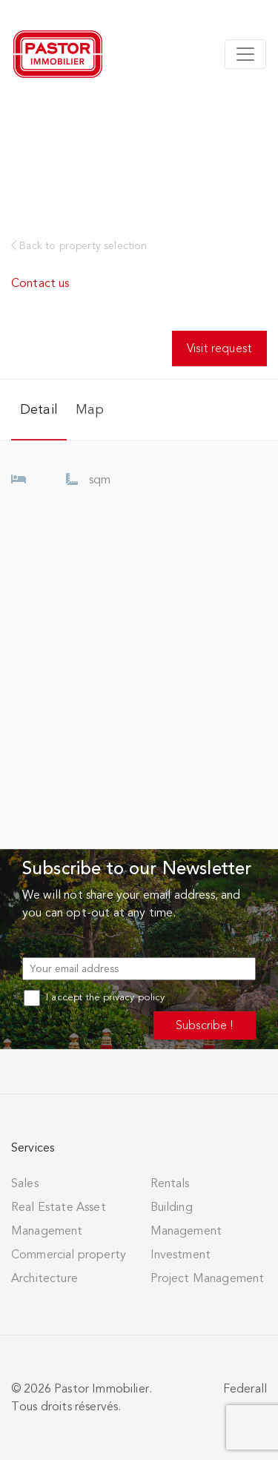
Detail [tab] (39, 409)
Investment (180, 1254)
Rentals (170, 1183)
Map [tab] (90, 409)
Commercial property (68, 1254)
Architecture (44, 1278)
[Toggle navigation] (245, 54)
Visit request (219, 348)
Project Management (207, 1278)
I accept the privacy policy (94, 997)
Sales (25, 1183)
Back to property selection (79, 246)
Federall (245, 1388)
